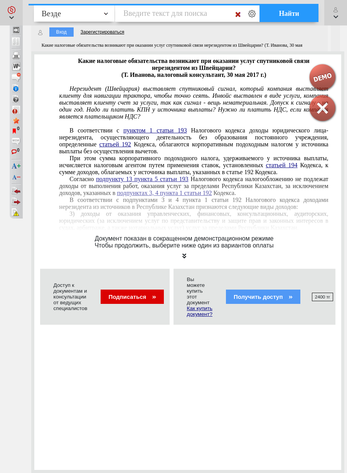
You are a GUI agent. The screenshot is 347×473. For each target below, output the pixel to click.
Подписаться (132, 296)
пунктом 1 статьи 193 (155, 130)
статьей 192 (115, 144)
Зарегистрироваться (102, 32)
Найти (289, 13)
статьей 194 (282, 165)
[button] (11, 12)
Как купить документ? (199, 311)
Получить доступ (263, 296)
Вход (61, 32)
